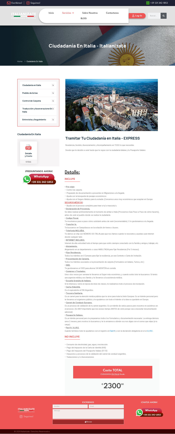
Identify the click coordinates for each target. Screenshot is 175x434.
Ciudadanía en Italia (31, 85)
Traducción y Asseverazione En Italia (37, 110)
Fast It (112, 331)
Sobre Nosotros (90, 13)
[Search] (164, 16)
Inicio (51, 13)
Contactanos (112, 13)
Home (20, 61)
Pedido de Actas (30, 93)
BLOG (84, 18)
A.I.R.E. (150, 331)
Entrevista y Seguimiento (34, 119)
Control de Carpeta (31, 101)
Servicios (68, 13)
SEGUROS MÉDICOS (73, 202)
